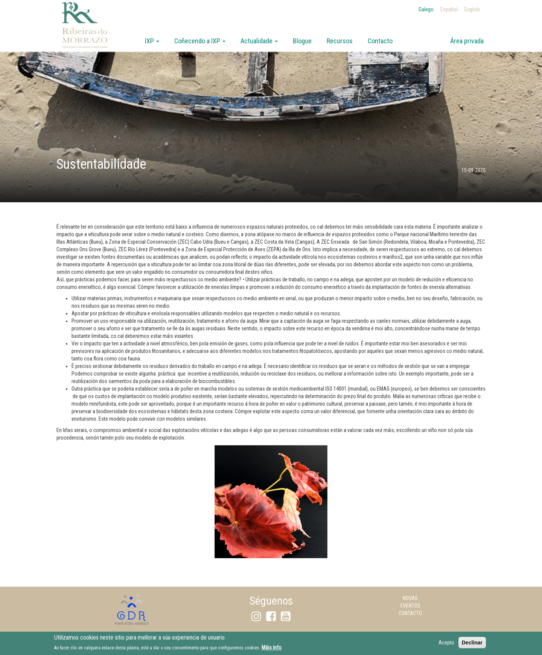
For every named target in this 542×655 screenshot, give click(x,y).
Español (449, 9)
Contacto (380, 41)
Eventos (410, 606)
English (472, 9)
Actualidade (259, 41)
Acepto (446, 644)
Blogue (302, 41)
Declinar (472, 644)
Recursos (340, 41)
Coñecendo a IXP (199, 41)
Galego (426, 9)
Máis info (272, 650)
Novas (410, 598)
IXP (152, 41)
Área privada (467, 41)
